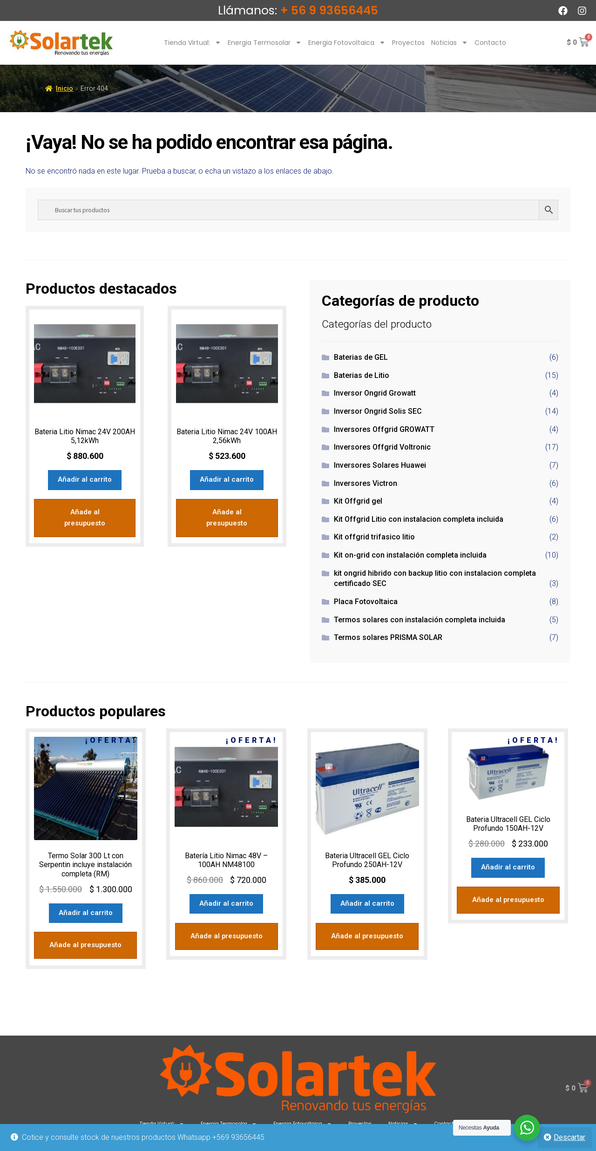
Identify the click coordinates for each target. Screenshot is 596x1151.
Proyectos (408, 48)
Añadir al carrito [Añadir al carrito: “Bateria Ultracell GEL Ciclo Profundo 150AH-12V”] (508, 866)
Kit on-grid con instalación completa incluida (410, 555)
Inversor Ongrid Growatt (375, 393)
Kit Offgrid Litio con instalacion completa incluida (418, 519)
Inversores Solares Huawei (380, 465)
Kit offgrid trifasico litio (374, 536)
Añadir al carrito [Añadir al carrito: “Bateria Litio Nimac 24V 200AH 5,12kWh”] (85, 479)
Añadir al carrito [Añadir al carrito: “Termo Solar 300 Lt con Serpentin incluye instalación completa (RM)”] (86, 911)
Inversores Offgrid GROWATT (384, 429)
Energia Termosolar (265, 48)
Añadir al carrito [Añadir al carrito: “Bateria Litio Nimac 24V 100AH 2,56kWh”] (227, 479)
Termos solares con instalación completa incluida (419, 619)
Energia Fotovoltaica (347, 48)
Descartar (569, 1137)
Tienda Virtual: (192, 48)
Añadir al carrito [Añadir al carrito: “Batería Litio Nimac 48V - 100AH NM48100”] (226, 903)
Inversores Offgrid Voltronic (382, 447)
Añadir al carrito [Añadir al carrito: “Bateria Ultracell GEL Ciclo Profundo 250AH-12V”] (367, 903)
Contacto (490, 48)
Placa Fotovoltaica (366, 601)
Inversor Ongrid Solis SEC (378, 411)
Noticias (449, 48)
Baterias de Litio (361, 375)
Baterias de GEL (361, 357)
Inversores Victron (365, 483)
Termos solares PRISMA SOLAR (388, 637)
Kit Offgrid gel (358, 501)
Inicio (64, 88)
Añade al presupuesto (84, 510)
